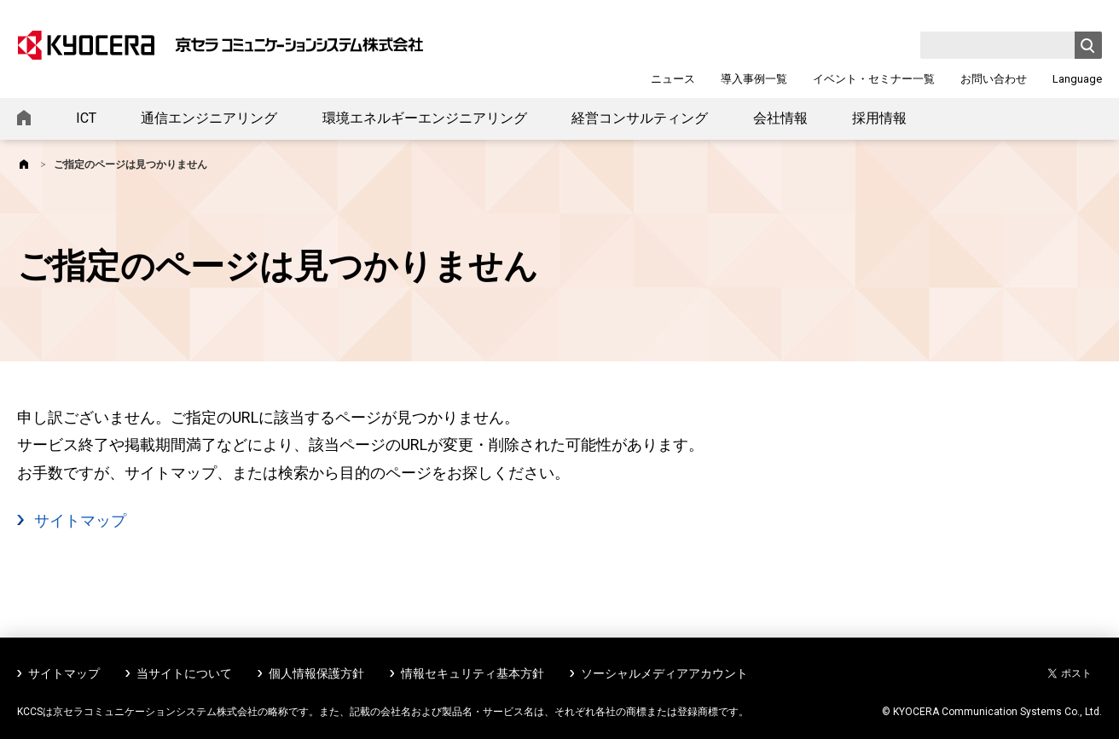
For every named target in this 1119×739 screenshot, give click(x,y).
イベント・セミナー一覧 (874, 78)
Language (1077, 78)
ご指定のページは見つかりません (130, 164)
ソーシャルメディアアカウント (664, 673)
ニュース (673, 78)
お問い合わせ (993, 78)
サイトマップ (80, 520)
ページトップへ (1078, 702)
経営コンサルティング (639, 118)
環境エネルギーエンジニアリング (424, 118)
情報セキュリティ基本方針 (472, 673)
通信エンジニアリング (209, 118)
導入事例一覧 (754, 78)
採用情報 (879, 118)
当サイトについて (184, 673)
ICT (86, 118)
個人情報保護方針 (316, 673)
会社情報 (780, 118)
